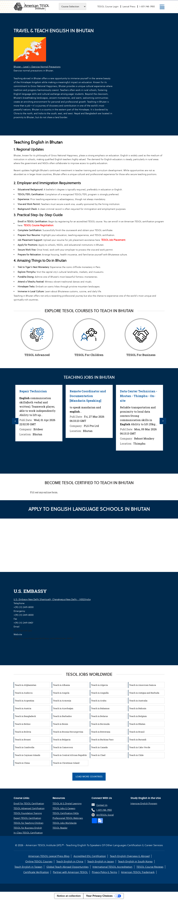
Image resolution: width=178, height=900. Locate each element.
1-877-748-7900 (147, 6)
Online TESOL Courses (39, 861)
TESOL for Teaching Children (28, 822)
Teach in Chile (136, 754)
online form (50, 492)
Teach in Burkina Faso (102, 739)
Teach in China (22, 762)
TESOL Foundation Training (28, 813)
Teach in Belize (23, 723)
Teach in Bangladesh (25, 715)
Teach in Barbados (62, 715)
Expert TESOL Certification (27, 818)
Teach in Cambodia (24, 747)
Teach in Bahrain (137, 708)
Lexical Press (129, 6)
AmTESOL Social (105, 814)
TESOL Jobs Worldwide (65, 822)
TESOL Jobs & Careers (64, 808)
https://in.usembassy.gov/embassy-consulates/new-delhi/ (43, 638)
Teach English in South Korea (135, 861)
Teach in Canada (99, 747)
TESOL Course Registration (38, 225)
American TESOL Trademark (137, 872)
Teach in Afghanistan (25, 684)
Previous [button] (15, 421)
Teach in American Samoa (142, 684)
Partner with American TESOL (70, 872)
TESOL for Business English (28, 827)
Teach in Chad (98, 754)
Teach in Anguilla (100, 692)
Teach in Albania (61, 684)
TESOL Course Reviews (149, 867)
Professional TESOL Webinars (68, 818)
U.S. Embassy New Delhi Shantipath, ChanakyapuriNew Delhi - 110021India (52, 599)
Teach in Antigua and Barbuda (144, 692)
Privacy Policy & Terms (104, 872)
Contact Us (101, 805)
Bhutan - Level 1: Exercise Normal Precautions (37, 66)
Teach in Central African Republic (70, 754)
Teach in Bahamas (100, 708)
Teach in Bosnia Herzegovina (68, 731)
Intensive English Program (143, 803)
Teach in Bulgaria (61, 739)
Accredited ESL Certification (90, 856)
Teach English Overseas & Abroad (130, 856)
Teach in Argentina (24, 700)
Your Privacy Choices (99, 895)
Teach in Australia (138, 700)
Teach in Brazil (136, 731)
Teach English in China (69, 861)
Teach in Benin (60, 723)
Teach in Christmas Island (66, 762)
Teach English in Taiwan (29, 867)
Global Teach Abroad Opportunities (67, 867)
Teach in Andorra (23, 692)
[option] (35, 413)
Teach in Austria (23, 708)
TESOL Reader (60, 827)
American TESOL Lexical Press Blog (49, 856)
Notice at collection (69, 895)
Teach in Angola (61, 692)
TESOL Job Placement (113, 240)
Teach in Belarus (99, 715)
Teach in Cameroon (63, 747)
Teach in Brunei (23, 739)
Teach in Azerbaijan (63, 708)
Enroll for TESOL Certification (29, 803)
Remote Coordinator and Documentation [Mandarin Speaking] (134, 395)
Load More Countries (89, 776)
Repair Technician (29, 391)
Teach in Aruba (98, 700)
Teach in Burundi (137, 739)
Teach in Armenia (62, 700)
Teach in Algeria (99, 684)
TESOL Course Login (107, 6)
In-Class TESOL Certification (28, 832)
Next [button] (163, 421)
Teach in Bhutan (137, 723)
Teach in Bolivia (23, 731)
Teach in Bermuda (100, 723)
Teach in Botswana (100, 731)
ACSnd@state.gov (23, 630)
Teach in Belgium (138, 715)
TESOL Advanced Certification (29, 808)
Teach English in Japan (100, 861)
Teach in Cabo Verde (139, 747)
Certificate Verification (36, 872)
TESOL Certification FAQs (66, 813)
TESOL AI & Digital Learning (67, 803)
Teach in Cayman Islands (27, 754)
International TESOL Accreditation (112, 867)
